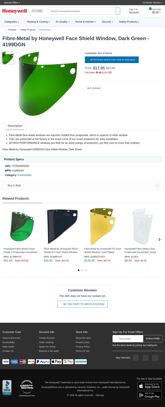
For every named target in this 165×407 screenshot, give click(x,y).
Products (12, 29)
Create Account (47, 338)
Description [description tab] (15, 125)
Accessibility (8, 342)
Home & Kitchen (84, 21)
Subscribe (153, 338)
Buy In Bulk (93, 88)
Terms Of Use (83, 351)
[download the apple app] (149, 385)
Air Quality (62, 21)
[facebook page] (136, 358)
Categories (9, 21)
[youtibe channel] (155, 358)
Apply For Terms (47, 346)
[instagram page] (145, 358)
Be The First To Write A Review (82, 304)
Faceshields (44, 29)
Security (106, 21)
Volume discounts (11, 338)
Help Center (8, 346)
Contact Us (8, 351)
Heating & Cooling (37, 21)
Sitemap (100, 395)
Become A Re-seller (49, 351)
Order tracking (46, 342)
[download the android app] (149, 395)
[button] (48, 83)
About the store (83, 338)
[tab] (15, 126)
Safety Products (128, 21)
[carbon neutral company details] (26, 389)
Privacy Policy (83, 346)
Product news (82, 342)
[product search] (118, 11)
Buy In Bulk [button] (83, 185)
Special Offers (10, 2)
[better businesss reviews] (6, 389)
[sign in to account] (132, 11)
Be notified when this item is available (111, 60)
